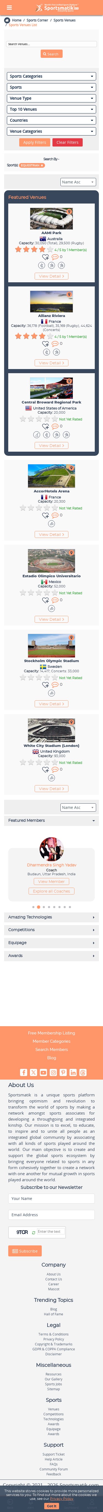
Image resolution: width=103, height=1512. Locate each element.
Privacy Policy (61, 1498)
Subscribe (25, 1251)
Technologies (53, 1419)
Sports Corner (37, 20)
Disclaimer (53, 1354)
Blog (51, 1057)
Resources (54, 1374)
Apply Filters (34, 142)
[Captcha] (51, 1231)
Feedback (53, 1474)
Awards (53, 1424)
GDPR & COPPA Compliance (53, 1349)
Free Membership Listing (51, 1033)
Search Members (51, 1049)
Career (53, 1284)
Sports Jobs (53, 1384)
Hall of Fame (53, 1314)
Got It (51, 1506)
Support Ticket (54, 1454)
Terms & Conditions (53, 1334)
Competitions (53, 1414)
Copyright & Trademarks (54, 1344)
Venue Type (51, 98)
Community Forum (54, 1469)
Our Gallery (53, 1379)
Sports (51, 87)
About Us (54, 1274)
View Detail (51, 276)
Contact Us (53, 1279)
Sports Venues (65, 20)
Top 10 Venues (51, 109)
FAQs (54, 1464)
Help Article (54, 1459)
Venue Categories (51, 131)
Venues (53, 1409)
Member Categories (51, 1041)
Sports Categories (51, 76)
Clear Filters (68, 142)
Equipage (53, 1429)
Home (16, 20)
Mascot (53, 1289)
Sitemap (53, 1389)
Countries (51, 120)
